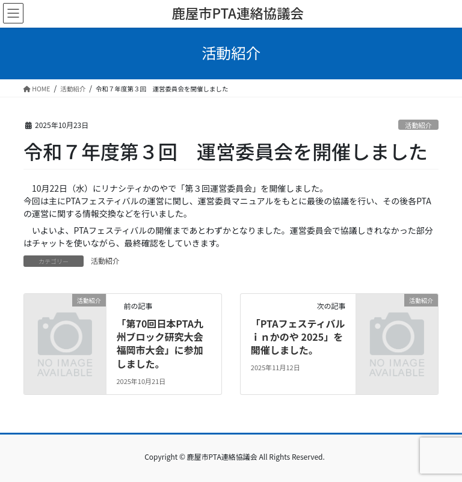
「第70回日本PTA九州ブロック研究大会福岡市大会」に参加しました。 (159, 343)
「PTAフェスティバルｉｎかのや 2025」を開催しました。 (298, 337)
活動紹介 (418, 125)
